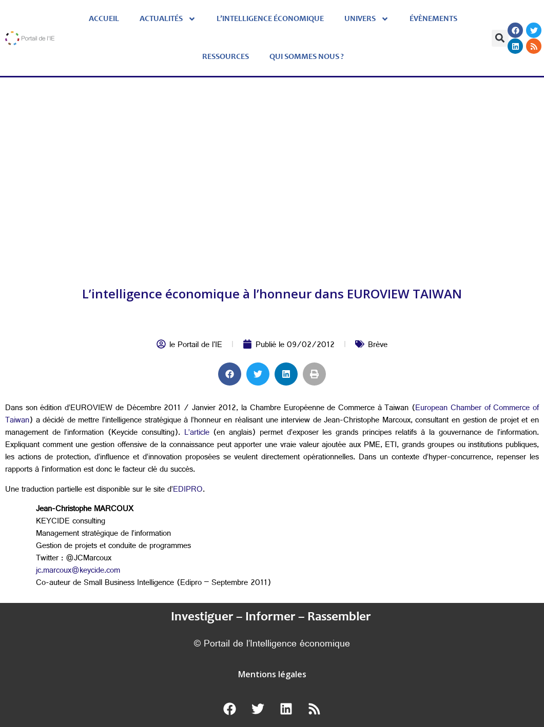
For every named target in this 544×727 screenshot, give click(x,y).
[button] (500, 38)
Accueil (104, 19)
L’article (196, 433)
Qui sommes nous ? (306, 57)
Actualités (168, 19)
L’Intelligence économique (270, 19)
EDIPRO (188, 490)
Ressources (225, 57)
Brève (377, 346)
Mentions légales (272, 674)
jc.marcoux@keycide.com (78, 571)
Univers (366, 19)
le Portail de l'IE (195, 346)
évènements (433, 19)
